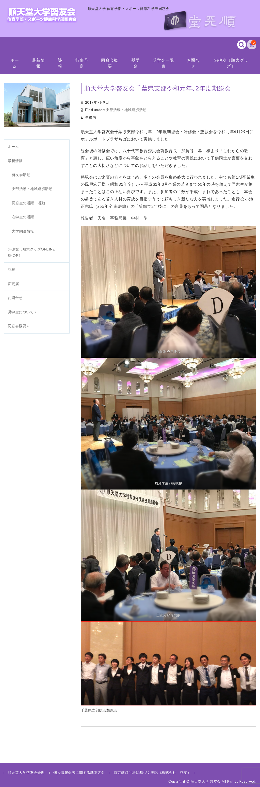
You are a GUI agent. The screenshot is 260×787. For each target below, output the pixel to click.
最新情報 (38, 63)
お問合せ (193, 63)
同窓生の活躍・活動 (28, 203)
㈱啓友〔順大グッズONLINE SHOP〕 (31, 252)
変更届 (13, 283)
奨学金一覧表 (163, 63)
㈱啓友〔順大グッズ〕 (231, 63)
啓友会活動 (21, 174)
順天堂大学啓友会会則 (26, 772)
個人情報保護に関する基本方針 (79, 772)
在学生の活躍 (23, 217)
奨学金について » (22, 312)
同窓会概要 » (18, 326)
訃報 (60, 63)
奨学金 (135, 63)
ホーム (14, 63)
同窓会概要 (109, 63)
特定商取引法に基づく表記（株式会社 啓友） (152, 772)
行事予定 (81, 63)
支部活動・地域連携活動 (126, 109)
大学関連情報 (23, 231)
